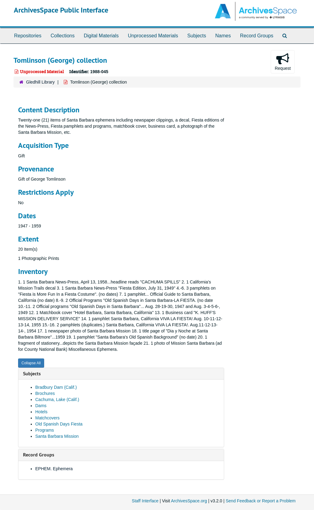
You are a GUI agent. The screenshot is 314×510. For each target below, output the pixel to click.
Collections (63, 35)
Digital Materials (101, 35)
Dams (41, 405)
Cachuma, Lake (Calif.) (57, 399)
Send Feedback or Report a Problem (261, 500)
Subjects (196, 35)
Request (283, 61)
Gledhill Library (40, 82)
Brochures (45, 393)
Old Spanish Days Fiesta (58, 424)
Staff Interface (145, 500)
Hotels (41, 411)
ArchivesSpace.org (189, 500)
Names (223, 35)
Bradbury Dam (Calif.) (56, 387)
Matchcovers (47, 417)
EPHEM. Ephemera (54, 468)
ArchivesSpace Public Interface (61, 10)
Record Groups (257, 35)
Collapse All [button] (31, 363)
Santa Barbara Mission (57, 436)
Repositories (27, 35)
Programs (44, 430)
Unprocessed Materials (153, 35)
